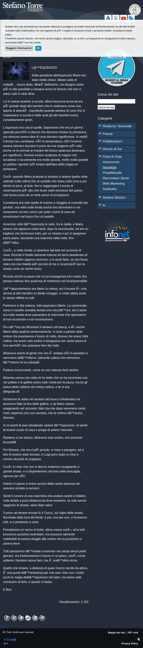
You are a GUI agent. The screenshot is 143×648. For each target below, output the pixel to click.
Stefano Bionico (114, 197)
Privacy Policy (130, 643)
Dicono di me (112, 149)
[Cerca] (106, 107)
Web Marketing (114, 183)
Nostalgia (109, 167)
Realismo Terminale (117, 126)
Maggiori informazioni (19, 48)
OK (38, 48)
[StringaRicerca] (116, 101)
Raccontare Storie (116, 178)
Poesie (108, 134)
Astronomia (111, 162)
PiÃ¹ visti (133, 632)
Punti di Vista (112, 156)
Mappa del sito (116, 632)
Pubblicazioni (112, 141)
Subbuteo (110, 189)
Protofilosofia (112, 173)
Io (104, 205)
